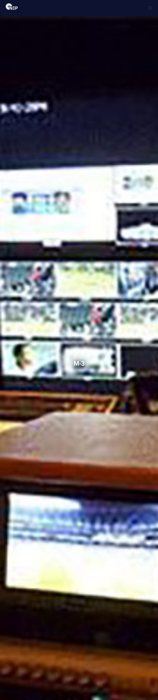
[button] (149, 8)
